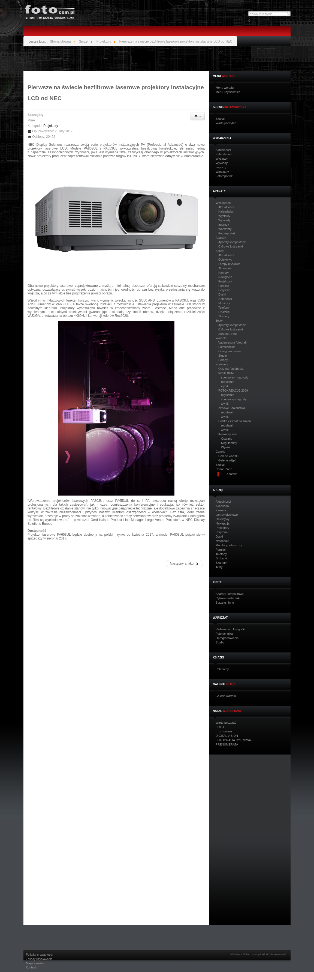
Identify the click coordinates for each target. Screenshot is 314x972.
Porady (223, 360)
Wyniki (225, 447)
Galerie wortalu (228, 456)
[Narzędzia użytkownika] (198, 116)
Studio (222, 355)
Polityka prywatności (39, 954)
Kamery (223, 272)
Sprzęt (220, 250)
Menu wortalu (225, 87)
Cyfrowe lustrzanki (230, 246)
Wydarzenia (223, 202)
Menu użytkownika (228, 92)
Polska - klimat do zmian (234, 421)
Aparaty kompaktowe (232, 242)
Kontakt (31, 967)
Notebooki (225, 298)
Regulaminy (229, 443)
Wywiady (222, 163)
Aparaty (221, 237)
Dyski (222, 294)
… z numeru (224, 731)
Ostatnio (226, 438)
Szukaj (220, 118)
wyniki (225, 386)
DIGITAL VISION (227, 735)
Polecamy (222, 669)
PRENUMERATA (227, 744)
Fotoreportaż (224, 176)
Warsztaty (222, 171)
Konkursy (222, 364)
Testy (219, 320)
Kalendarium (224, 154)
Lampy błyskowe (229, 264)
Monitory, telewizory (229, 545)
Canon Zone (224, 469)
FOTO (220, 727)
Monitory (224, 303)
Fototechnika (226, 346)
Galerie (220, 451)
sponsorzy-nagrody (234, 399)
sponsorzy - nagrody (234, 377)
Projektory (225, 281)
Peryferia (224, 290)
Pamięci (223, 285)
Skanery (223, 316)
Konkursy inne (227, 434)
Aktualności (223, 149)
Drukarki (224, 312)
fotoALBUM (226, 373)
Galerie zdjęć (227, 460)
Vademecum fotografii (232, 342)
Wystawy (222, 158)
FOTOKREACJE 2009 (233, 390)
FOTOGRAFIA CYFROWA (233, 740)
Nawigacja (225, 277)
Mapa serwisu (35, 963)
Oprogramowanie (229, 351)
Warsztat (221, 338)
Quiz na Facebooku (231, 368)
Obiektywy (225, 259)
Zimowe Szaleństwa (231, 408)
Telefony (224, 307)
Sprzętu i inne (227, 333)
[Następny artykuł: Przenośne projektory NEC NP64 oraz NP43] (184, 563)
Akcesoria (224, 268)
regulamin (227, 381)
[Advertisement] (157, 58)
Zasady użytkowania (39, 959)
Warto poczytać (226, 123)
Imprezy (221, 167)
